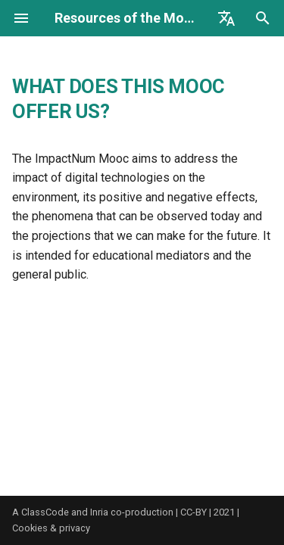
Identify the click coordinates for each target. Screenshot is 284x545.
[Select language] (226, 18)
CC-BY (193, 512)
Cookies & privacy (51, 528)
